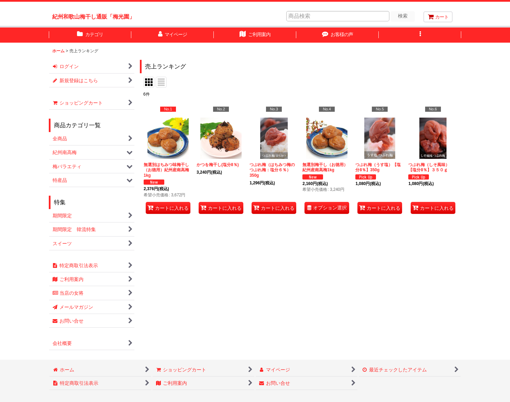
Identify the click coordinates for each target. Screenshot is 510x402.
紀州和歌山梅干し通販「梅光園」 (93, 16)
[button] (420, 35)
